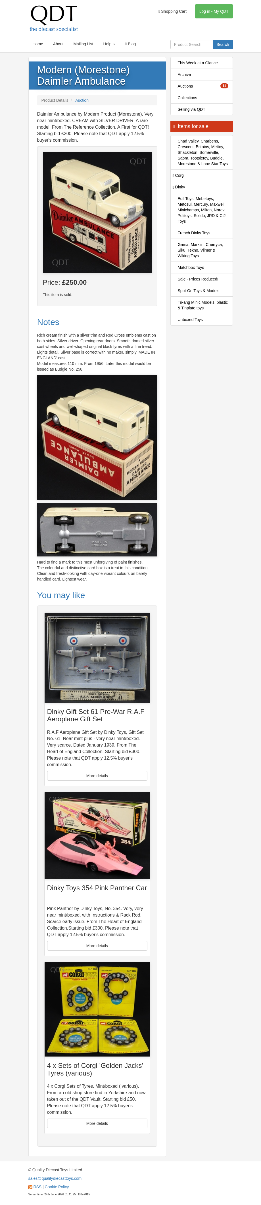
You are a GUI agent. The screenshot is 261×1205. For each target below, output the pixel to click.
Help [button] (109, 44)
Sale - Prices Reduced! (198, 279)
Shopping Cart (172, 11)
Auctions (203, 85)
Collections (187, 97)
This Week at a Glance (198, 63)
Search (222, 44)
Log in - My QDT (214, 11)
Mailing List (83, 44)
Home (38, 44)
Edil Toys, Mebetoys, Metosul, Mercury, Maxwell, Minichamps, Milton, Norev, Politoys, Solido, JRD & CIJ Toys (202, 210)
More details (97, 775)
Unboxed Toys (190, 319)
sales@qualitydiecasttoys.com (55, 1178)
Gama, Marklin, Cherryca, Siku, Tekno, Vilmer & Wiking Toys (200, 250)
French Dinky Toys (194, 233)
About (58, 44)
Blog (130, 44)
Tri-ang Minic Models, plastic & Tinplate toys (203, 305)
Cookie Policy (57, 1187)
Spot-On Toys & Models (199, 290)
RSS (37, 1187)
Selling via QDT (191, 109)
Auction (82, 100)
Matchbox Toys (191, 267)
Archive (184, 74)
